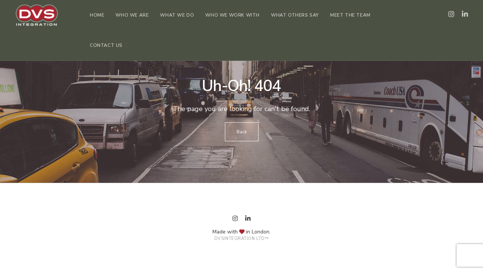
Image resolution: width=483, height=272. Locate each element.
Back (242, 132)
